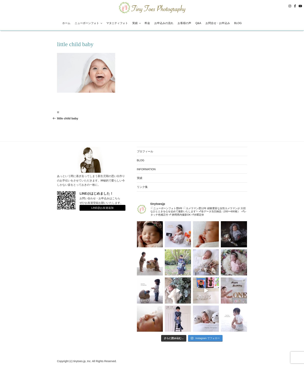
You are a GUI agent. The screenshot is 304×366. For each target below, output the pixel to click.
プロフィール (145, 151)
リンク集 (142, 186)
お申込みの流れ (163, 23)
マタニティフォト (117, 23)
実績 (136, 23)
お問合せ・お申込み (218, 23)
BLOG (238, 23)
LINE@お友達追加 (102, 207)
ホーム (66, 23)
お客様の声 (184, 23)
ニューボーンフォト (89, 23)
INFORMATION (146, 169)
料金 (147, 23)
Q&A (198, 23)
